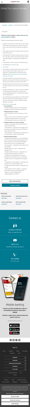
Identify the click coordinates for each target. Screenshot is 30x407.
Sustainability (12, 353)
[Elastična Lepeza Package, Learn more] (22, 203)
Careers (19, 353)
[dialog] (15, 395)
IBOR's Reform (15, 382)
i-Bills (4, 67)
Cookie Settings (15, 403)
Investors (17, 351)
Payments (10, 25)
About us (4, 351)
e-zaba (16, 64)
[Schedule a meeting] (15, 228)
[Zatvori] (29, 385)
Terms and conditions (5, 382)
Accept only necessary (15, 400)
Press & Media (25, 351)
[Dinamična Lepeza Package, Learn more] (8, 203)
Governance (11, 351)
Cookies (13, 379)
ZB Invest (15, 374)
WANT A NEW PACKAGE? (15, 181)
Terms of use (6, 379)
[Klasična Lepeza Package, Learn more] (8, 197)
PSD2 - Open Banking (24, 382)
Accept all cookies (15, 396)
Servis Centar (8, 104)
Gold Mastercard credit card (16, 74)
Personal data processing (22, 379)
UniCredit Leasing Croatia (12, 372)
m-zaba (11, 64)
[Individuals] (15, 2)
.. (29, 382)
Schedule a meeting (15, 185)
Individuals (4, 25)
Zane (21, 372)
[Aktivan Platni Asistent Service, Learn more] (22, 197)
